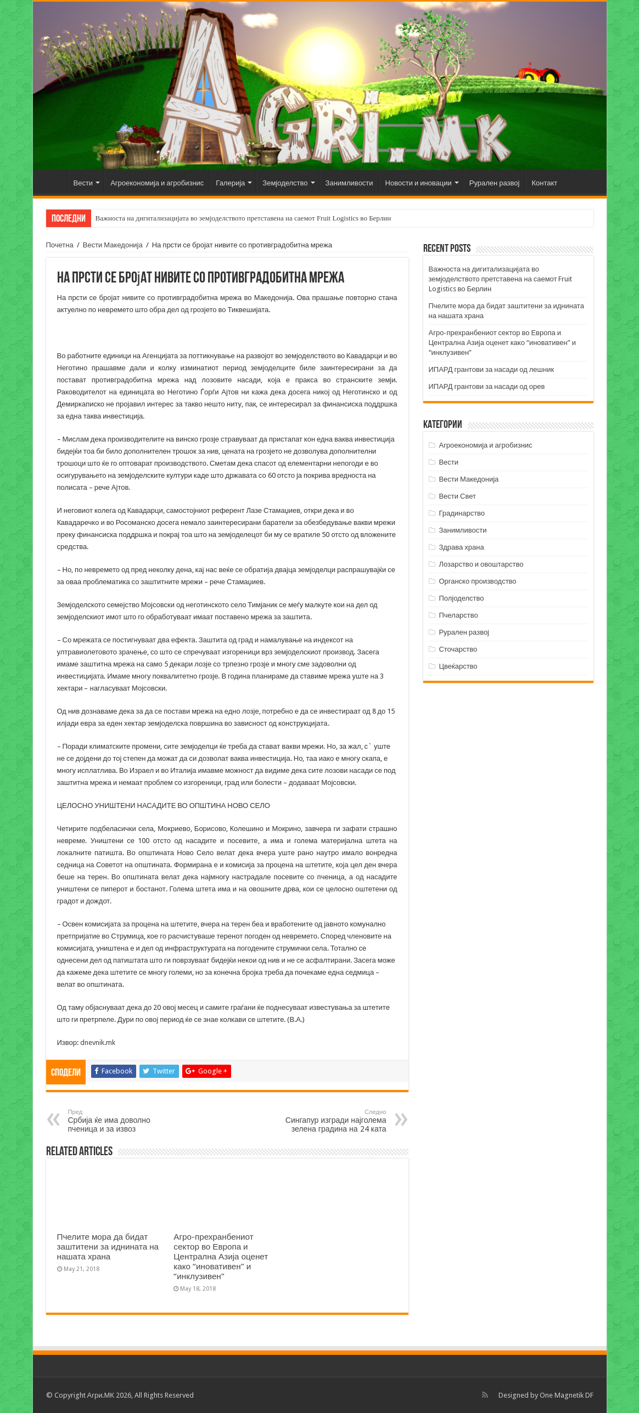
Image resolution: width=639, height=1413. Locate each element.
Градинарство (462, 513)
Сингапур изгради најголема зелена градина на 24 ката (330, 1121)
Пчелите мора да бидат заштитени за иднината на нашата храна (108, 1247)
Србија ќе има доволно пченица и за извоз (124, 1121)
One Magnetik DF (566, 1395)
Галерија (230, 183)
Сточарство (458, 649)
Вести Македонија (113, 245)
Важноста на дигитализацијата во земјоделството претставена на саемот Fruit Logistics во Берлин (243, 218)
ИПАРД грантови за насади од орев (487, 386)
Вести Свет (457, 496)
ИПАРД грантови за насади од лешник (491, 369)
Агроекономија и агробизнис (157, 183)
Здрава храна (461, 547)
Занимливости (349, 183)
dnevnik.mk (97, 1042)
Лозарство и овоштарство (481, 564)
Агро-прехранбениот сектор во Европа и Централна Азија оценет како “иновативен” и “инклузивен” (220, 1256)
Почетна (52, 181)
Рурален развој (494, 183)
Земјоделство (284, 183)
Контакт (544, 183)
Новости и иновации (418, 183)
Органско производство (477, 581)
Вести (83, 183)
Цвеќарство (458, 666)
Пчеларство (458, 615)
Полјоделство (461, 598)
